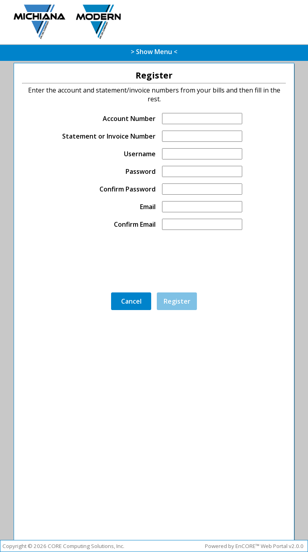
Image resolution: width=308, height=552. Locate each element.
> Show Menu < (154, 51)
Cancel (131, 301)
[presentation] (160, 262)
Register (177, 301)
